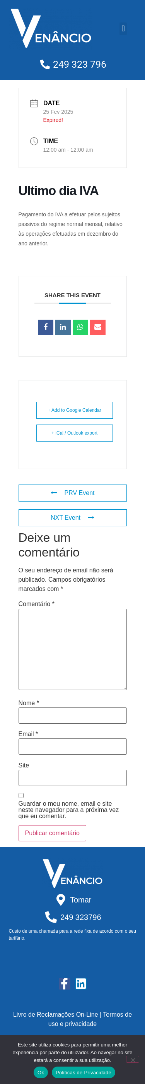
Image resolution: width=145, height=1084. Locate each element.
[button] (123, 28)
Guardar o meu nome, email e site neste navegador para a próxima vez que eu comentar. (69, 810)
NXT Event (72, 517)
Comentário (37, 604)
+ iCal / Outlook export (74, 433)
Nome (29, 703)
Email (28, 734)
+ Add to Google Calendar (74, 410)
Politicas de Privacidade (83, 1072)
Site (24, 765)
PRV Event (73, 493)
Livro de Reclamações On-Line (55, 1014)
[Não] (132, 1059)
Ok (41, 1072)
